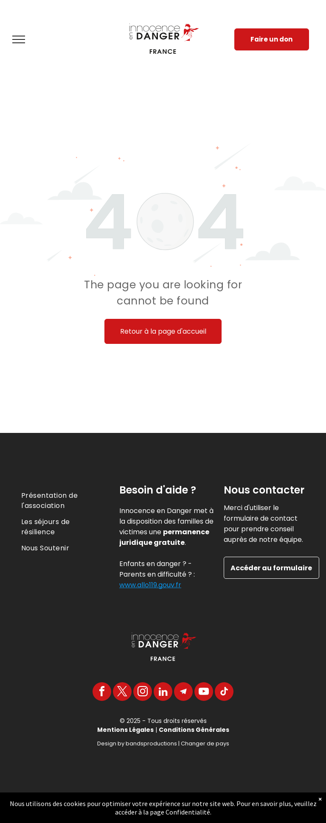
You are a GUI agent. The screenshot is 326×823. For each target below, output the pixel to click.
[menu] (19, 39)
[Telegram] (183, 692)
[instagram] (142, 692)
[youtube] (203, 692)
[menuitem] (58, 498)
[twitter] (122, 692)
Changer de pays (205, 743)
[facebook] (102, 692)
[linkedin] (163, 692)
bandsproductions (151, 743)
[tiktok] (224, 692)
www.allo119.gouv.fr (150, 585)
